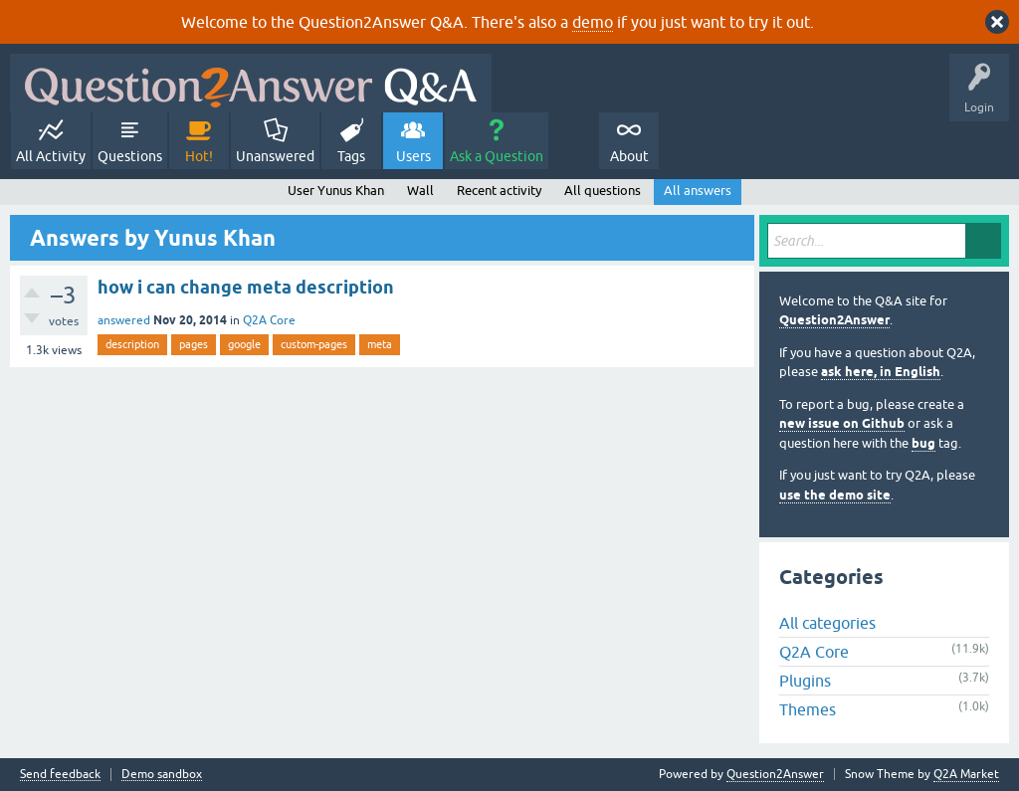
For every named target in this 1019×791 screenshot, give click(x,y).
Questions (130, 156)
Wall (420, 190)
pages (193, 344)
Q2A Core (269, 320)
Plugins (805, 681)
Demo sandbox (161, 774)
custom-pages (314, 344)
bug (923, 443)
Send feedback (60, 774)
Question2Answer (834, 319)
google (244, 344)
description (132, 344)
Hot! (199, 156)
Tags (351, 156)
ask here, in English (880, 371)
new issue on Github (842, 423)
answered (124, 320)
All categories (827, 623)
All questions (602, 190)
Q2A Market (966, 774)
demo (592, 22)
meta (379, 344)
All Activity (51, 156)
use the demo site (835, 495)
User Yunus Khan (336, 190)
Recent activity (499, 190)
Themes (807, 709)
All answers (697, 190)
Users (413, 156)
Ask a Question (496, 156)
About (629, 156)
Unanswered (275, 156)
